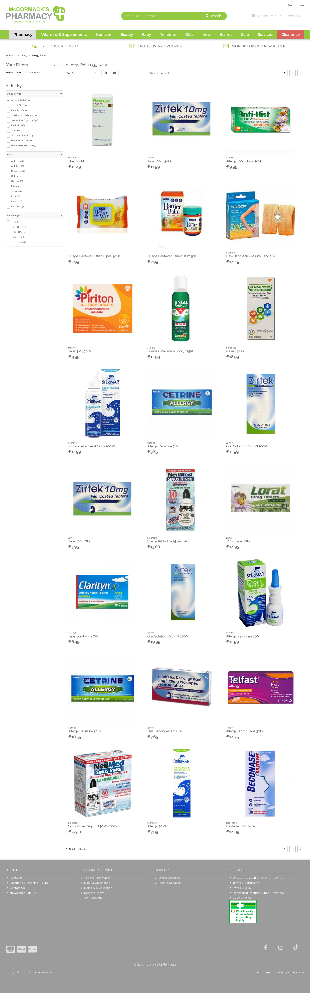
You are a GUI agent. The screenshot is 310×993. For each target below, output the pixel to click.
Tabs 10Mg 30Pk (159, 161)
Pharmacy (22, 34)
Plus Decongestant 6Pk (164, 731)
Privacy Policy (240, 887)
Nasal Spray (235, 351)
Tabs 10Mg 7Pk (79, 541)
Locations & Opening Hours (27, 882)
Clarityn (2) (17, 181)
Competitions (91, 897)
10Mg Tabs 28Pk (238, 541)
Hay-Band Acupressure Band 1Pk (250, 256)
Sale (245, 34)
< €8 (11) (15, 221)
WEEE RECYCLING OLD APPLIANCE (257, 877)
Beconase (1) (18, 171)
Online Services (167, 877)
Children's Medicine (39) (24, 115)
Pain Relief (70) (19, 110)
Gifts (189, 34)
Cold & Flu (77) (19, 105)
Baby (146, 34)
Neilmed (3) (17, 206)
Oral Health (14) (19, 130)
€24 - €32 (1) (18, 237)
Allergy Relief (32, 72)
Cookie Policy (240, 897)
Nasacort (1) (17, 201)
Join (301, 4)
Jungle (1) (16, 191)
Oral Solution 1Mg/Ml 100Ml (247, 446)
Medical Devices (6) (21, 140)
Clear (55, 65)
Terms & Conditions (244, 882)
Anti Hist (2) (17, 166)
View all (165, 73)
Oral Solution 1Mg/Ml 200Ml (168, 636)
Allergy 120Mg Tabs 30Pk (245, 731)
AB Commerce (296, 972)
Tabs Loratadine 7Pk (83, 636)
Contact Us (15, 887)
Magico (268, 972)
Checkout (294, 16)
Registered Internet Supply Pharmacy (256, 892)
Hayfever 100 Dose (240, 826)
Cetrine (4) (16, 176)
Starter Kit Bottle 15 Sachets (168, 541)
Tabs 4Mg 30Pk (79, 351)
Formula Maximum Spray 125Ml (170, 351)
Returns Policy (92, 892)
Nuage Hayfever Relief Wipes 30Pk (94, 256)
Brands (226, 34)
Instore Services (167, 882)
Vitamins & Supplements (64, 34)
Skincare (103, 34)
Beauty (126, 34)
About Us (14, 877)
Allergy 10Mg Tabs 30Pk (244, 161)
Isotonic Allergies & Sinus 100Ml (91, 446)
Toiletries (168, 34)
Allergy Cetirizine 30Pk (84, 731)
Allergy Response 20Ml (243, 636)
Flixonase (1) (17, 186)
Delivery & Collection (96, 887)
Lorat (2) (15, 196)
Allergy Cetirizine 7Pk (162, 446)
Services (265, 34)
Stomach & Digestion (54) (24, 120)
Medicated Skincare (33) (24, 145)
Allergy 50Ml (156, 826)
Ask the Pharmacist (95, 877)
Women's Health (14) (22, 135)
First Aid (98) (18, 125)
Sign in (292, 4)
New (206, 34)
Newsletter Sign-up (21, 892)
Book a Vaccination (95, 882)
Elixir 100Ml (76, 161)
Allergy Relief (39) (20, 100)
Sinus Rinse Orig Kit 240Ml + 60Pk (92, 826)
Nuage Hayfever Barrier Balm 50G (172, 256)
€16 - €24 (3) (18, 232)
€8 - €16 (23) (18, 227)
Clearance (290, 34)
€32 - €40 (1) (18, 242)
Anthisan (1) (17, 161)
